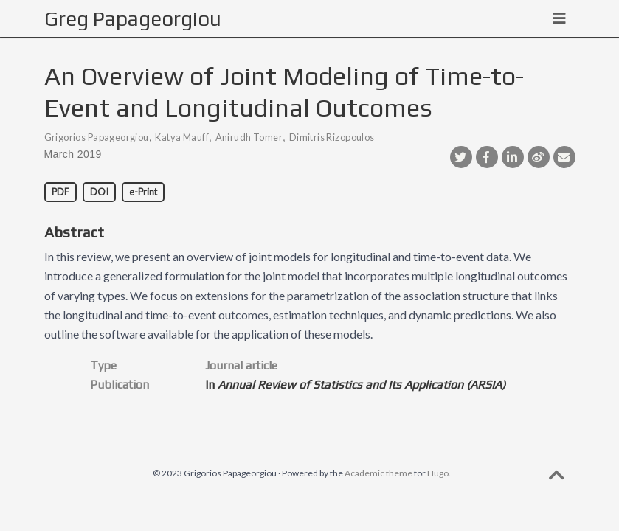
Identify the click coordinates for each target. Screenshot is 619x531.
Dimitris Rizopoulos (332, 137)
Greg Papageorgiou (132, 18)
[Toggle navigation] (559, 18)
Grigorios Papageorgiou (96, 137)
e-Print (143, 192)
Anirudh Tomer (249, 137)
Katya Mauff (182, 137)
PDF (60, 192)
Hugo (438, 473)
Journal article (241, 365)
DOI (99, 192)
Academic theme (378, 473)
